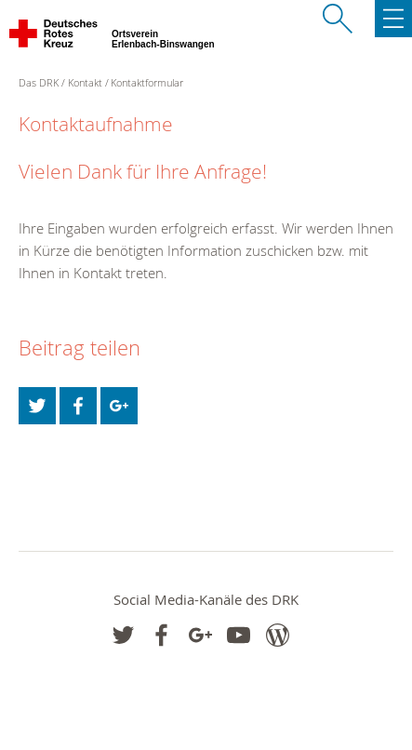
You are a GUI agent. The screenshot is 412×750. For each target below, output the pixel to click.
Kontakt (85, 82)
